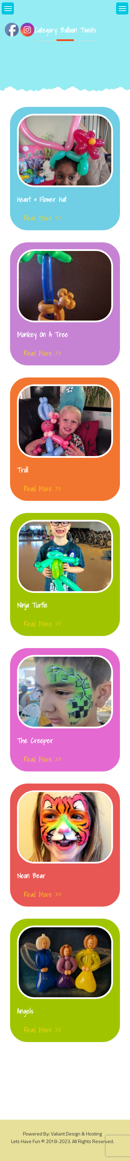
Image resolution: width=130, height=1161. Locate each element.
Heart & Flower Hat (42, 199)
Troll (22, 470)
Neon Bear (31, 875)
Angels (25, 1011)
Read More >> (42, 218)
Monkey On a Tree (42, 334)
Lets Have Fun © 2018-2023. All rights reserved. (62, 1141)
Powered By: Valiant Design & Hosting (62, 1133)
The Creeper (35, 740)
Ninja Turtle (32, 605)
